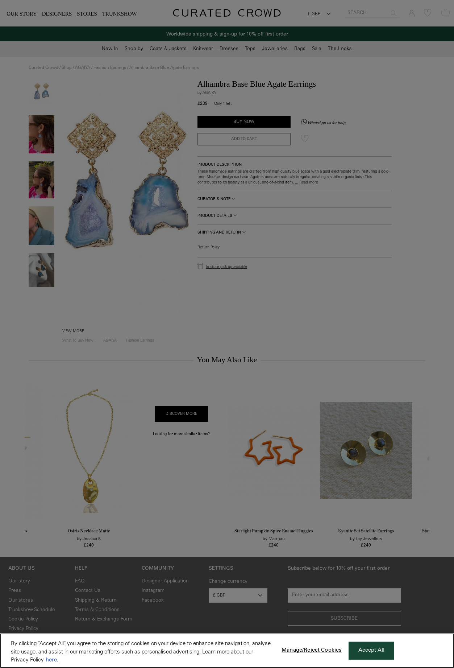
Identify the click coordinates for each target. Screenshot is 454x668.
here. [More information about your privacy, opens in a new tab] (52, 660)
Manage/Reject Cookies (312, 650)
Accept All (371, 650)
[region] (227, 650)
